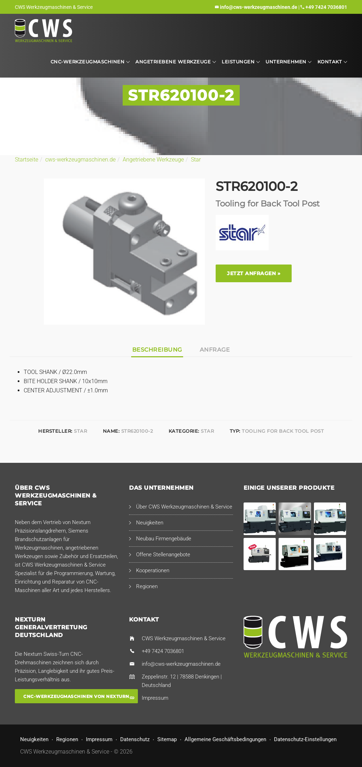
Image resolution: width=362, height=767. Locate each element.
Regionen (147, 586)
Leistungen (238, 61)
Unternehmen (285, 61)
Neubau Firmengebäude (163, 538)
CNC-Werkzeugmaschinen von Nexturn (76, 696)
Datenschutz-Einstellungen (305, 739)
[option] (124, 251)
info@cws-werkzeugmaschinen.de (258, 7)
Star (196, 159)
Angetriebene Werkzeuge (173, 61)
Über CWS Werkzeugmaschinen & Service (184, 507)
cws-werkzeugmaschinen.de (80, 159)
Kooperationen (152, 570)
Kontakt (329, 61)
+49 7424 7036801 (326, 7)
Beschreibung (157, 349)
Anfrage (215, 349)
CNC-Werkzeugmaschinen (88, 61)
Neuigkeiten (149, 522)
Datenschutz (135, 739)
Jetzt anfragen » (253, 273)
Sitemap (167, 739)
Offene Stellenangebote (163, 554)
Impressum (155, 698)
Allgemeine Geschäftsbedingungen (225, 739)
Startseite (26, 159)
